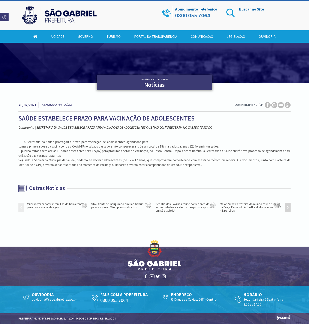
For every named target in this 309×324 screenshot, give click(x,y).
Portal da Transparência (155, 36)
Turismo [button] (113, 36)
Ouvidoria (267, 36)
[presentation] (21, 207)
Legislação (236, 36)
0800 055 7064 (192, 15)
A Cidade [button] (57, 36)
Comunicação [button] (202, 36)
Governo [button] (85, 36)
